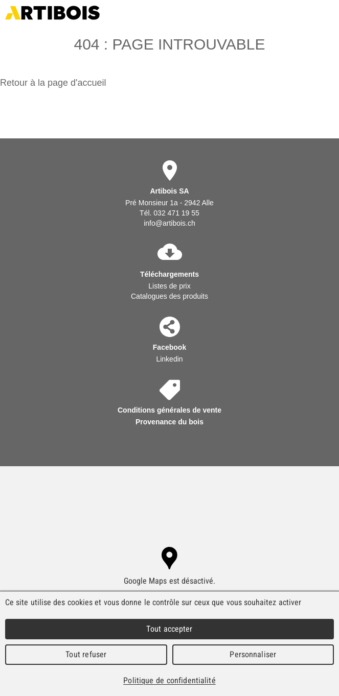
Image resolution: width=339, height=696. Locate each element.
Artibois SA (52, 13)
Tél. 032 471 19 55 (169, 213)
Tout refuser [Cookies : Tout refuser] (85, 654)
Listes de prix (169, 286)
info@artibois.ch (169, 223)
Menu (328, 13)
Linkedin (169, 359)
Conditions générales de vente (169, 410)
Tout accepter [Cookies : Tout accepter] (169, 629)
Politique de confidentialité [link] (169, 680)
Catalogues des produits (169, 296)
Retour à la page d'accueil (53, 83)
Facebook (169, 347)
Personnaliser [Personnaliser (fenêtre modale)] (253, 654)
